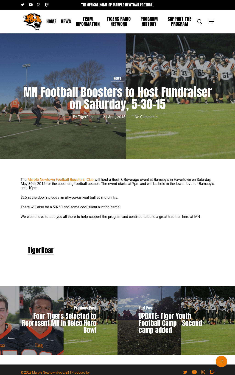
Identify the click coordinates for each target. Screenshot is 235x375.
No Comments (146, 117)
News (117, 78)
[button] (211, 21)
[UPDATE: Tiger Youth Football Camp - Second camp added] (176, 320)
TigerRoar (86, 117)
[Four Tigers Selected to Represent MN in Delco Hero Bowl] (59, 320)
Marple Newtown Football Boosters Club (61, 179)
